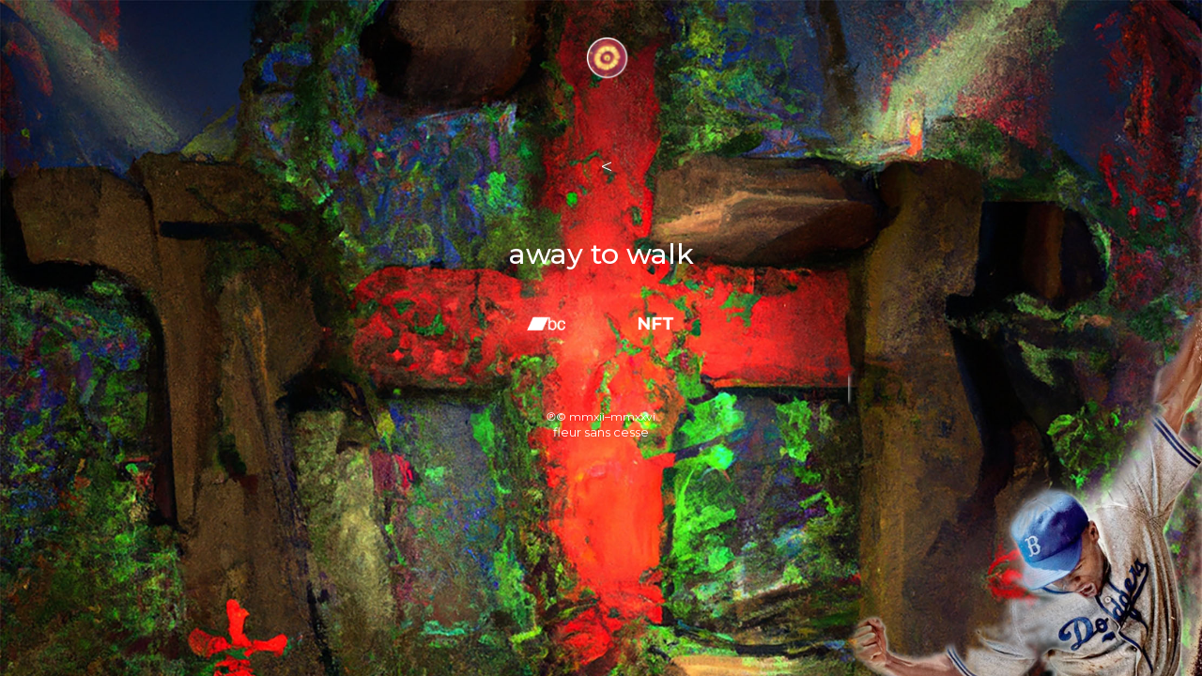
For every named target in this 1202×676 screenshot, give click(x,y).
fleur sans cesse (601, 431)
